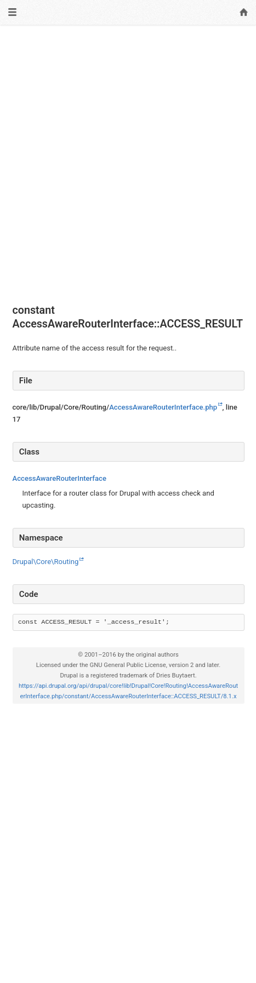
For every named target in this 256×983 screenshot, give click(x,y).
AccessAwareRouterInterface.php (163, 407)
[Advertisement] (128, 164)
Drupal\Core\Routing (46, 561)
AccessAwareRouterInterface (59, 478)
